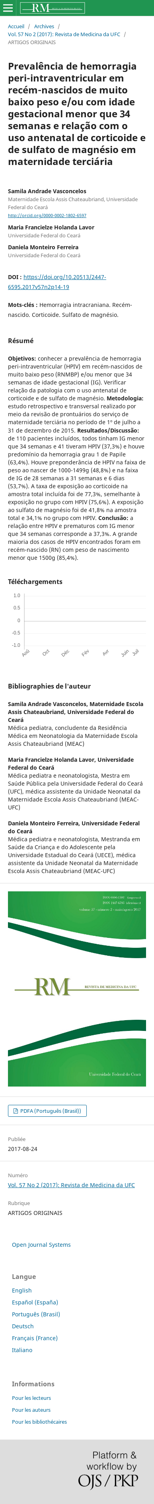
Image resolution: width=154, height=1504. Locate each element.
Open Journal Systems (41, 1244)
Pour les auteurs (31, 1409)
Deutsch (23, 1326)
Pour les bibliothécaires (39, 1421)
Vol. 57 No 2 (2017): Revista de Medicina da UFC (64, 34)
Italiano (22, 1350)
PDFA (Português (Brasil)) (50, 1110)
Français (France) (35, 1338)
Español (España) (35, 1302)
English (22, 1290)
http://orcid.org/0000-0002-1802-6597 (47, 215)
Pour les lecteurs (31, 1397)
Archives (44, 26)
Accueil (16, 26)
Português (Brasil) (36, 1314)
